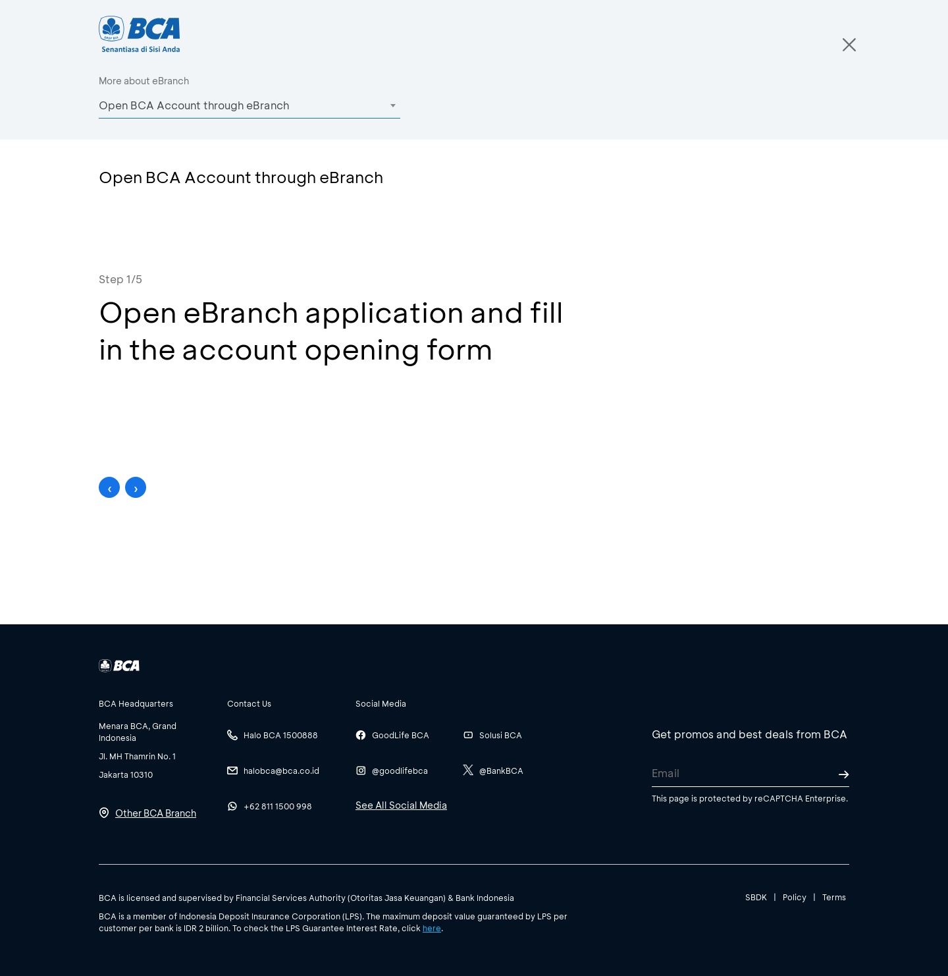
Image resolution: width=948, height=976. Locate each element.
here (432, 928)
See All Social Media (401, 805)
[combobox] (249, 105)
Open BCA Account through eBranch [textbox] (194, 105)
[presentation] (109, 487)
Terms (834, 897)
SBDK (756, 897)
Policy (794, 897)
